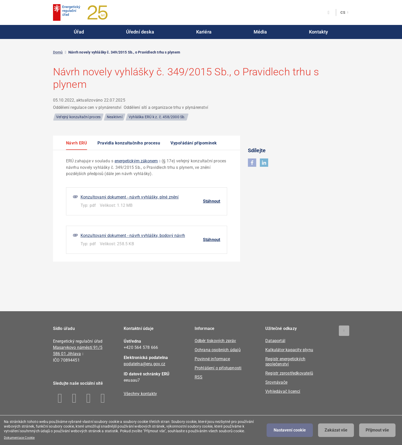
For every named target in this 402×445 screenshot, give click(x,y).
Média (260, 32)
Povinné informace (212, 358)
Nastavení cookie (290, 430)
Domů (58, 52)
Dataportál (275, 340)
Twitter (89, 398)
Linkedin (74, 398)
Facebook (60, 398)
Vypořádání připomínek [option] (193, 143)
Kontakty (318, 32)
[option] (146, 206)
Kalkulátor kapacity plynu (289, 349)
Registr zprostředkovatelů (289, 373)
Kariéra (204, 32)
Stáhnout (211, 201)
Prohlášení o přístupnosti (218, 368)
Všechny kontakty (140, 393)
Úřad (79, 32)
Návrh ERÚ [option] (76, 143)
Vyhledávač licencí (282, 391)
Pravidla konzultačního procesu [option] (128, 143)
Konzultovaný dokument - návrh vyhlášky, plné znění (130, 197)
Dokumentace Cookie (19, 438)
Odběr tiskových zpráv (215, 340)
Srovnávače (276, 382)
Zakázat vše (336, 430)
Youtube (103, 398)
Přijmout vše (377, 430)
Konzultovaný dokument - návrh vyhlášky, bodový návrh (133, 235)
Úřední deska (140, 32)
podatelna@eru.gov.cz (144, 363)
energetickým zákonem (136, 160)
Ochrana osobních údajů (218, 349)
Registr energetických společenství (285, 361)
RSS (199, 377)
